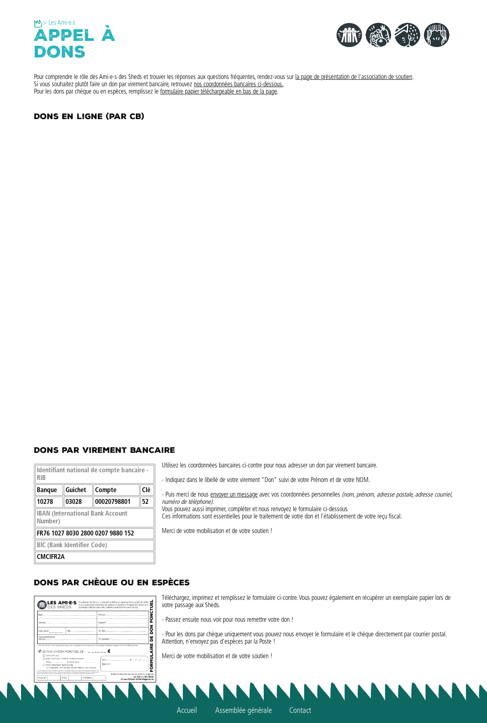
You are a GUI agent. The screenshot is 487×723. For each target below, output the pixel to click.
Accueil (187, 710)
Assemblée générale (243, 710)
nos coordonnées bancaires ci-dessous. (238, 84)
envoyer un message (234, 495)
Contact (300, 710)
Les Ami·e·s (62, 23)
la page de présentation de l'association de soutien (353, 77)
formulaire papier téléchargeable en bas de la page (218, 92)
